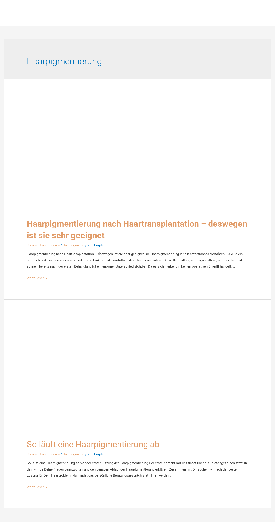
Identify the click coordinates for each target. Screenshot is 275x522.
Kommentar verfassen (43, 245)
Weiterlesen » (37, 278)
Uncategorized (73, 245)
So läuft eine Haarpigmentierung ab (97, 444)
